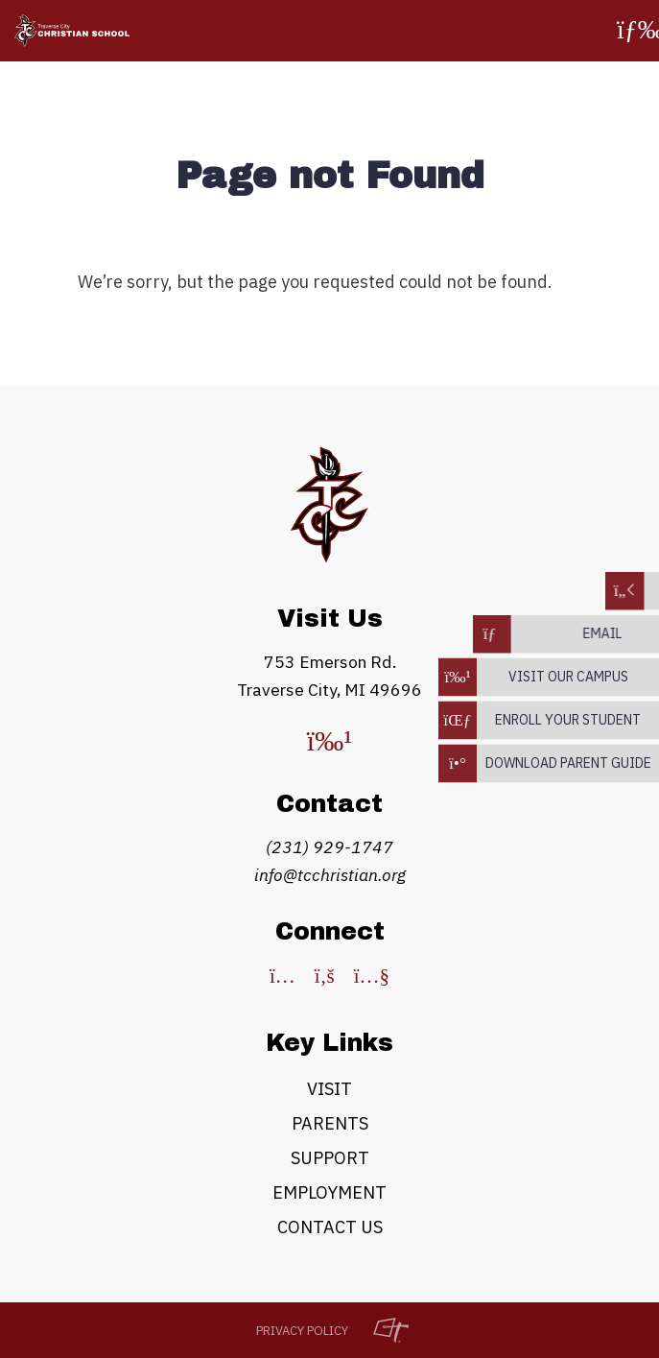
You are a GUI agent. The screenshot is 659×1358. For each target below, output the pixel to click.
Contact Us (330, 1227)
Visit (329, 1089)
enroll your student (568, 719)
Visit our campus (568, 676)
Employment (329, 1192)
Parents (330, 1123)
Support (330, 1158)
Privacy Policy (302, 1330)
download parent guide (568, 763)
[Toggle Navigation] (635, 30)
